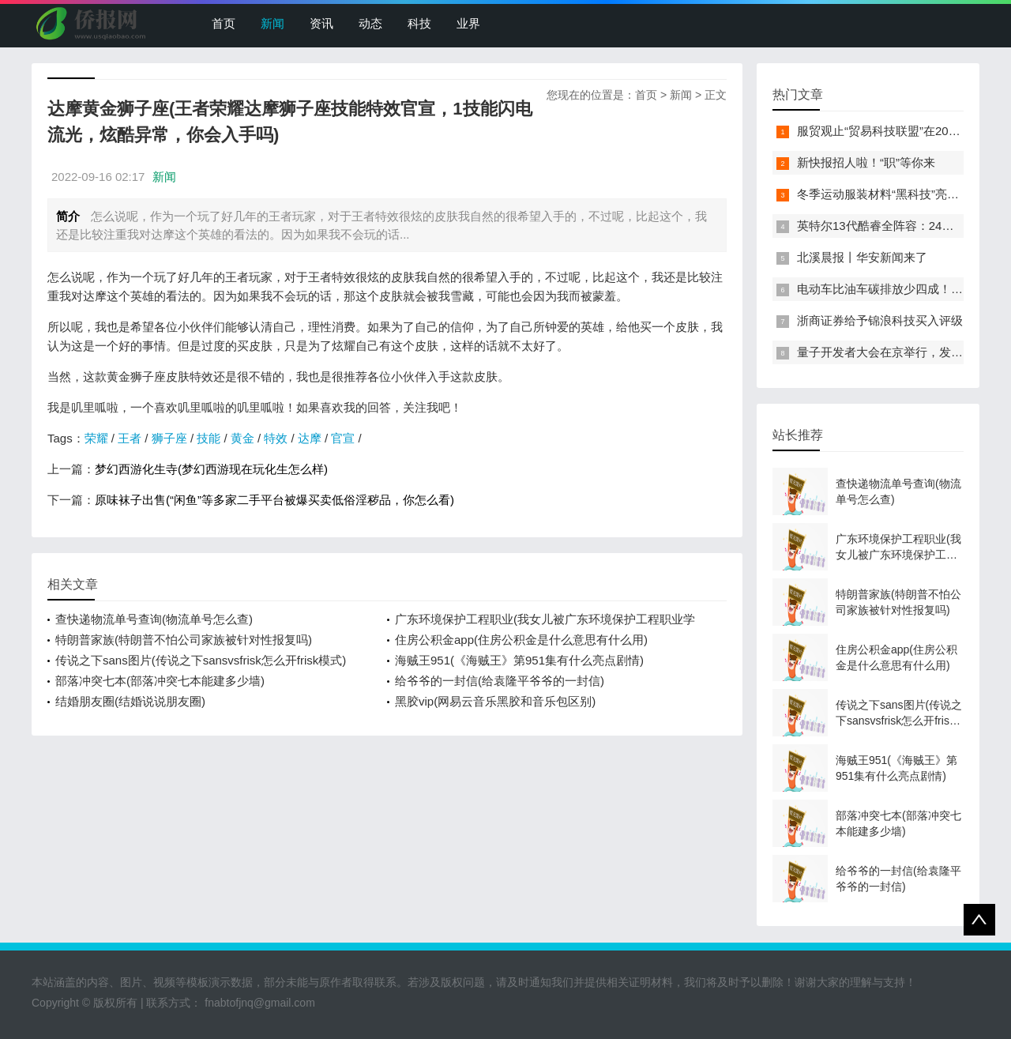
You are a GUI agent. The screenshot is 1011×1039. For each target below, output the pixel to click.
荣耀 (96, 438)
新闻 (272, 23)
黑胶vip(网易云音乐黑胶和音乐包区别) (495, 701)
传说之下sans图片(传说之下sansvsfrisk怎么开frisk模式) (200, 660)
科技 (419, 23)
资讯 (321, 23)
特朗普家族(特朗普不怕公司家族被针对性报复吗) (183, 639)
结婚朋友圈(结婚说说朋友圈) (130, 701)
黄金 (242, 438)
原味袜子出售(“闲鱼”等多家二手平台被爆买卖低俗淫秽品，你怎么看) (274, 499)
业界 (468, 23)
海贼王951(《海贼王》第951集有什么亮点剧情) (519, 660)
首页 (223, 23)
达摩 (309, 438)
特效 (276, 438)
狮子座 (169, 438)
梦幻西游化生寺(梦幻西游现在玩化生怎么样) (211, 469)
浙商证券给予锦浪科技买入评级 (880, 320)
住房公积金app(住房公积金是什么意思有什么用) (521, 639)
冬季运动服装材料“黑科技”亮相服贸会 (895, 194)
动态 (370, 23)
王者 (129, 438)
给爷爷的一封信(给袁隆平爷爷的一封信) (499, 680)
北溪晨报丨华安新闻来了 (862, 257)
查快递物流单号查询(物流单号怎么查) (154, 619)
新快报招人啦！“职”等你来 (866, 162)
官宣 (343, 438)
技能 (208, 438)
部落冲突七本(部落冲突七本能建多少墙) (160, 680)
